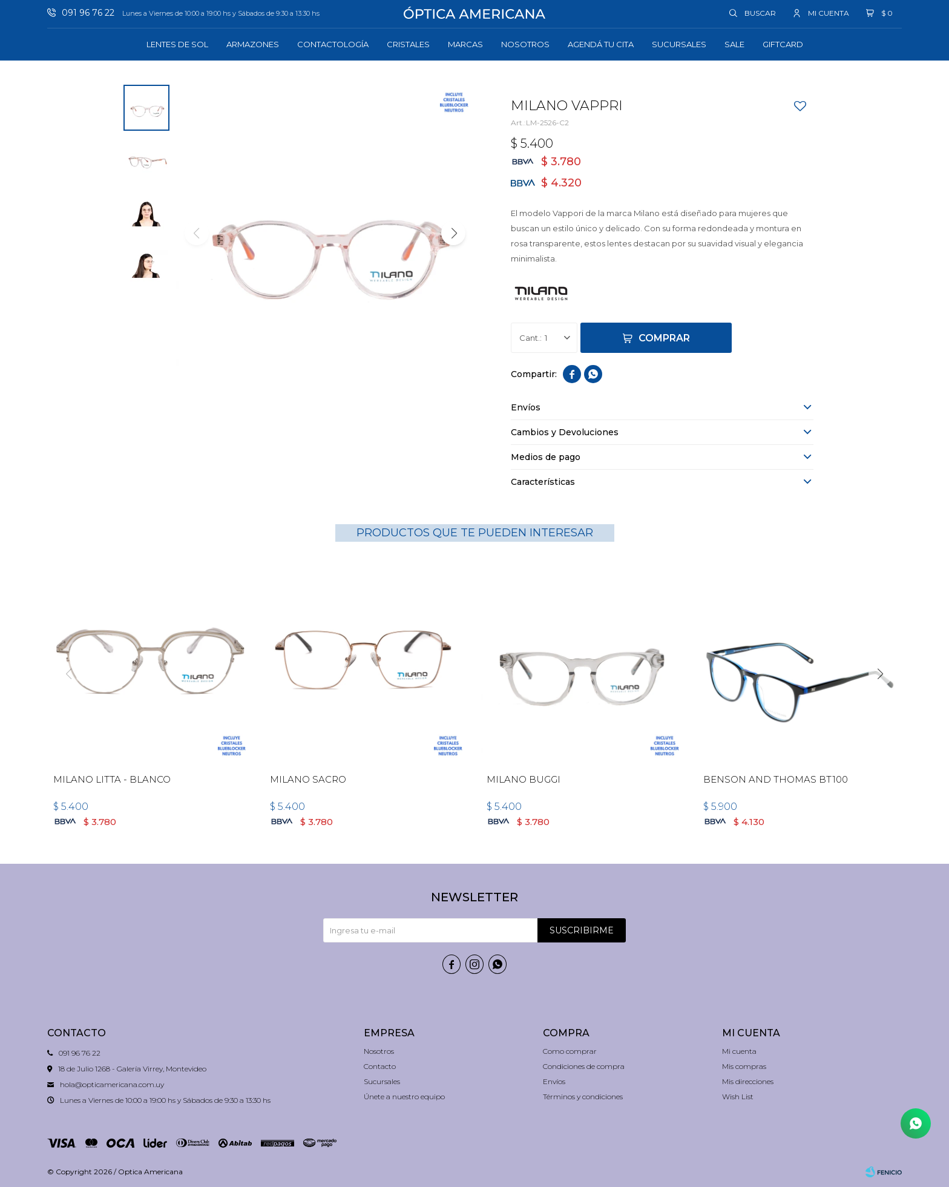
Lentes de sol (177, 44)
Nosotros (525, 44)
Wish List (738, 1096)
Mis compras (744, 1066)
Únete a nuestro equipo (404, 1096)
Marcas (465, 44)
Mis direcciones (747, 1081)
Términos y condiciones (583, 1096)
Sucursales (679, 44)
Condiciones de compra (584, 1066)
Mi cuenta (739, 1051)
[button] (453, 233)
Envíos (554, 1081)
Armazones (252, 44)
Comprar (664, 338)
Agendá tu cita (601, 44)
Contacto (380, 1066)
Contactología (333, 44)
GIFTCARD (783, 44)
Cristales (408, 44)
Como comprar (570, 1051)
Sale (734, 44)
